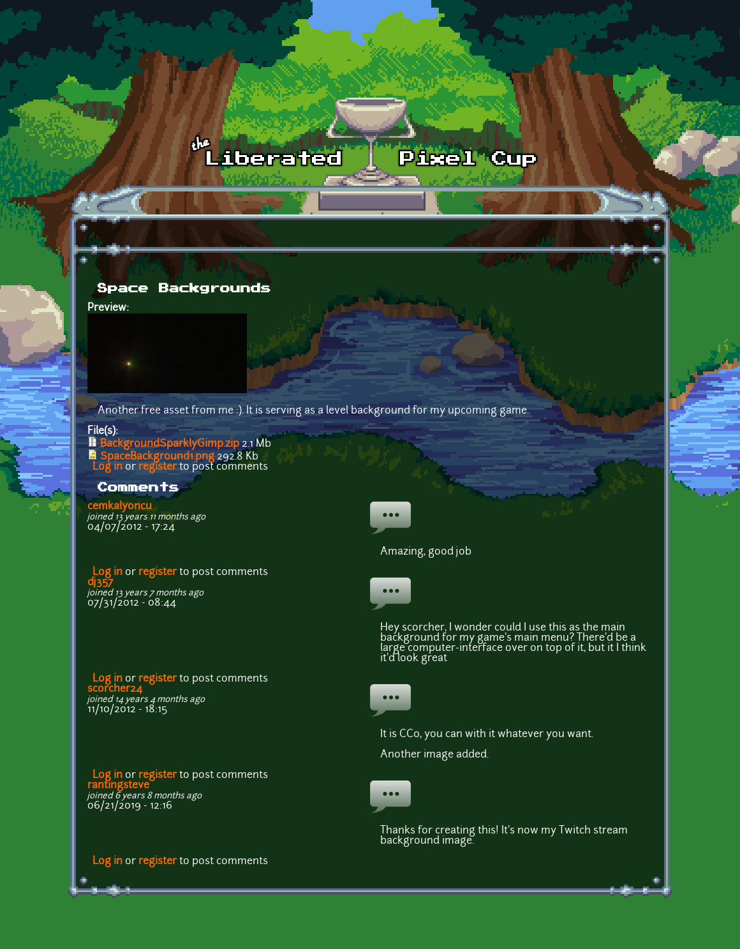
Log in (107, 467)
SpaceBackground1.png (157, 457)
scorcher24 (114, 689)
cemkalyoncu (119, 507)
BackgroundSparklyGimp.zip (169, 444)
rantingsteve (118, 786)
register (157, 467)
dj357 (100, 583)
